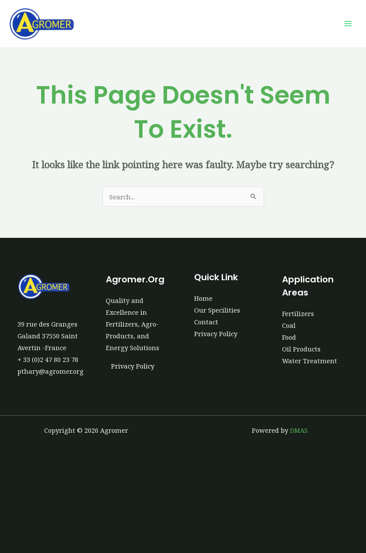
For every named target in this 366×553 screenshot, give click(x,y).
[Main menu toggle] (348, 23)
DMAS (299, 430)
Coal (289, 325)
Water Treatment (309, 360)
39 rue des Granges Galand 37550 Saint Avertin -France (47, 336)
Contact (206, 321)
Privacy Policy (132, 366)
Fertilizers (298, 313)
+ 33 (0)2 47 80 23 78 (47, 359)
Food (289, 337)
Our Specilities (217, 310)
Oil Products (301, 348)
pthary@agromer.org (50, 371)
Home (203, 298)
